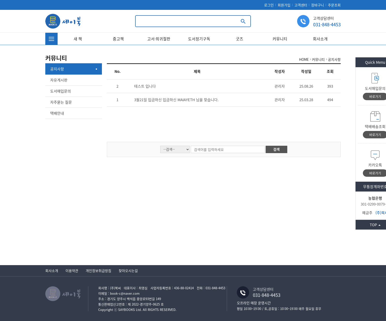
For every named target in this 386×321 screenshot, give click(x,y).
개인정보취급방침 (98, 270)
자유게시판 (58, 80)
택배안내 (57, 113)
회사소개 (320, 39)
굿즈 (239, 39)
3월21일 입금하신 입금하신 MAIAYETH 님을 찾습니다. (176, 99)
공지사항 (57, 69)
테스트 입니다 (145, 86)
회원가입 (284, 4)
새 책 (78, 39)
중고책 (118, 39)
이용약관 (71, 270)
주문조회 (334, 4)
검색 (276, 149)
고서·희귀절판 (158, 39)
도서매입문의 (60, 91)
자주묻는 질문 (61, 102)
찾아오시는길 (128, 270)
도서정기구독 (199, 39)
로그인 (269, 4)
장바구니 (317, 4)
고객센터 (300, 4)
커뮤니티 (280, 39)
